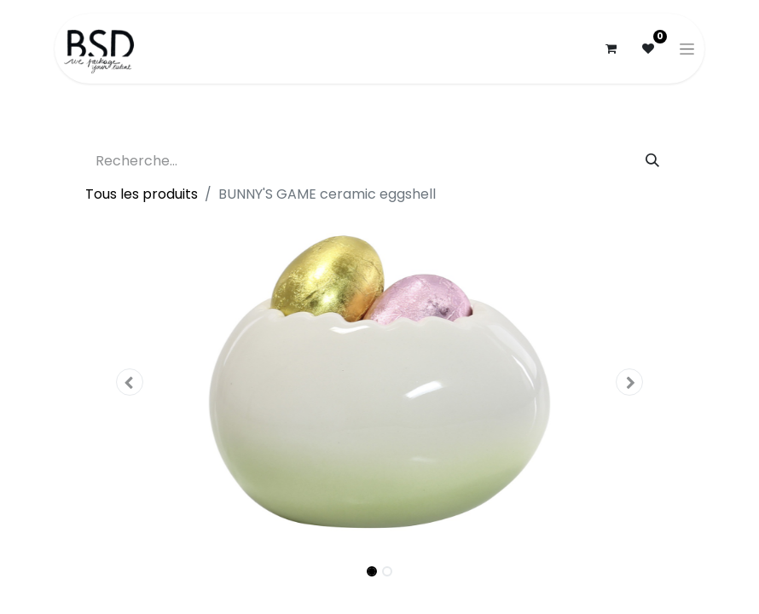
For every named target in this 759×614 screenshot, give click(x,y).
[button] (129, 382)
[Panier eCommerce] (610, 48)
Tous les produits (141, 194)
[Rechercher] (652, 161)
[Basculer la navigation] (687, 49)
